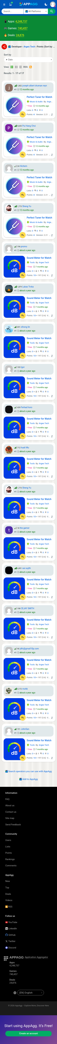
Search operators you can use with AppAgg (28, 771)
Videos (8, 900)
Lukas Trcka (28, 286)
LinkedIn (11, 928)
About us (9, 805)
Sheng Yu (26, 206)
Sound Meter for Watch (39, 257)
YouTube (11, 922)
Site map (9, 818)
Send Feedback (13, 824)
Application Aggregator (36, 957)
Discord (10, 947)
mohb (25, 689)
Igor (22, 367)
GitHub (10, 935)
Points (8, 852)
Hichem (23, 166)
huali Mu (25, 447)
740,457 (23, 28)
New (7, 881)
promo (24, 246)
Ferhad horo (26, 407)
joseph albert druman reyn (34, 85)
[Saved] (10, 4)
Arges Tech (29, 46)
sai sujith (26, 568)
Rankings (10, 859)
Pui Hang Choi (29, 126)
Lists (7, 846)
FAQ (7, 799)
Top (7, 887)
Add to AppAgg (28, 779)
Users (8, 840)
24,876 (20, 35)
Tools (31, 262)
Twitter (10, 941)
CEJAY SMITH (27, 608)
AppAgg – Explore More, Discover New (32, 1005)
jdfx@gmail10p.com (29, 648)
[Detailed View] (16, 67)
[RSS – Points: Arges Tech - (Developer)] (30, 67)
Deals (8, 894)
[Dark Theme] (46, 4)
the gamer (24, 528)
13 (34, 275)
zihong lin (25, 327)
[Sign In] (52, 4)
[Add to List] (23, 114)
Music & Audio (35, 101)
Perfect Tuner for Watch (39, 97)
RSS (8, 906)
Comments (11, 865)
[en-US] (30, 992)
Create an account (28, 1033)
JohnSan (25, 729)
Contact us (10, 812)
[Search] (12, 11)
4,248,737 (21, 21)
